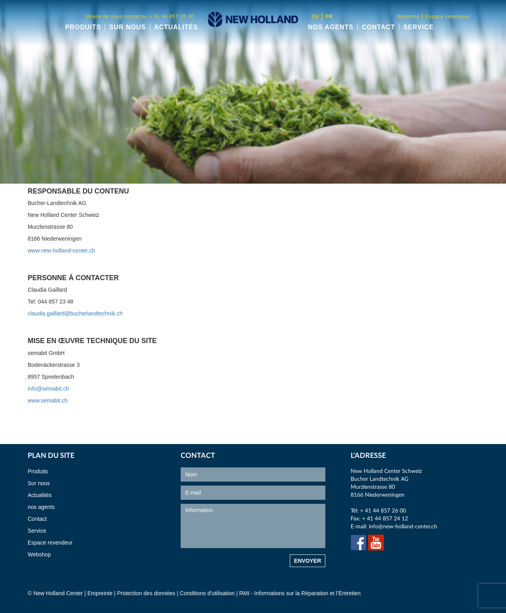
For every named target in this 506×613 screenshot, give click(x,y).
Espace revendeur (448, 16)
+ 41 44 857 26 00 (383, 511)
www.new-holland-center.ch (61, 250)
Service (418, 27)
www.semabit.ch (48, 400)
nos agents (330, 27)
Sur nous (127, 27)
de (315, 16)
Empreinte (100, 593)
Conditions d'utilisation (208, 593)
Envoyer (307, 561)
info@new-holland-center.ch (403, 526)
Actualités (176, 27)
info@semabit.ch (48, 388)
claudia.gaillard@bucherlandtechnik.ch (75, 313)
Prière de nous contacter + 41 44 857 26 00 (140, 16)
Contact (378, 27)
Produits (83, 27)
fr (329, 16)
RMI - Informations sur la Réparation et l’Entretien (300, 593)
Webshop (409, 16)
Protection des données (146, 593)
